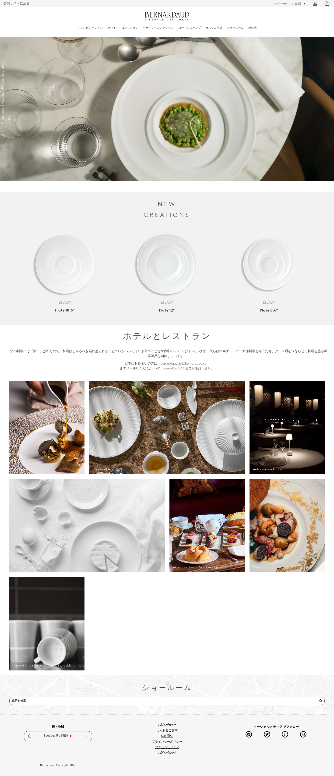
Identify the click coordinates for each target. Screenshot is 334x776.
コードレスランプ (189, 28)
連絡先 (252, 28)
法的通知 (167, 736)
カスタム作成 (213, 28)
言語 (290, 3)
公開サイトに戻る (17, 3)
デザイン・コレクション (158, 28)
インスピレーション (90, 28)
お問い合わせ (167, 725)
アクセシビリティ (167, 747)
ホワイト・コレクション (122, 28)
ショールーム (235, 28)
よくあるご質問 (167, 730)
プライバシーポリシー (167, 742)
